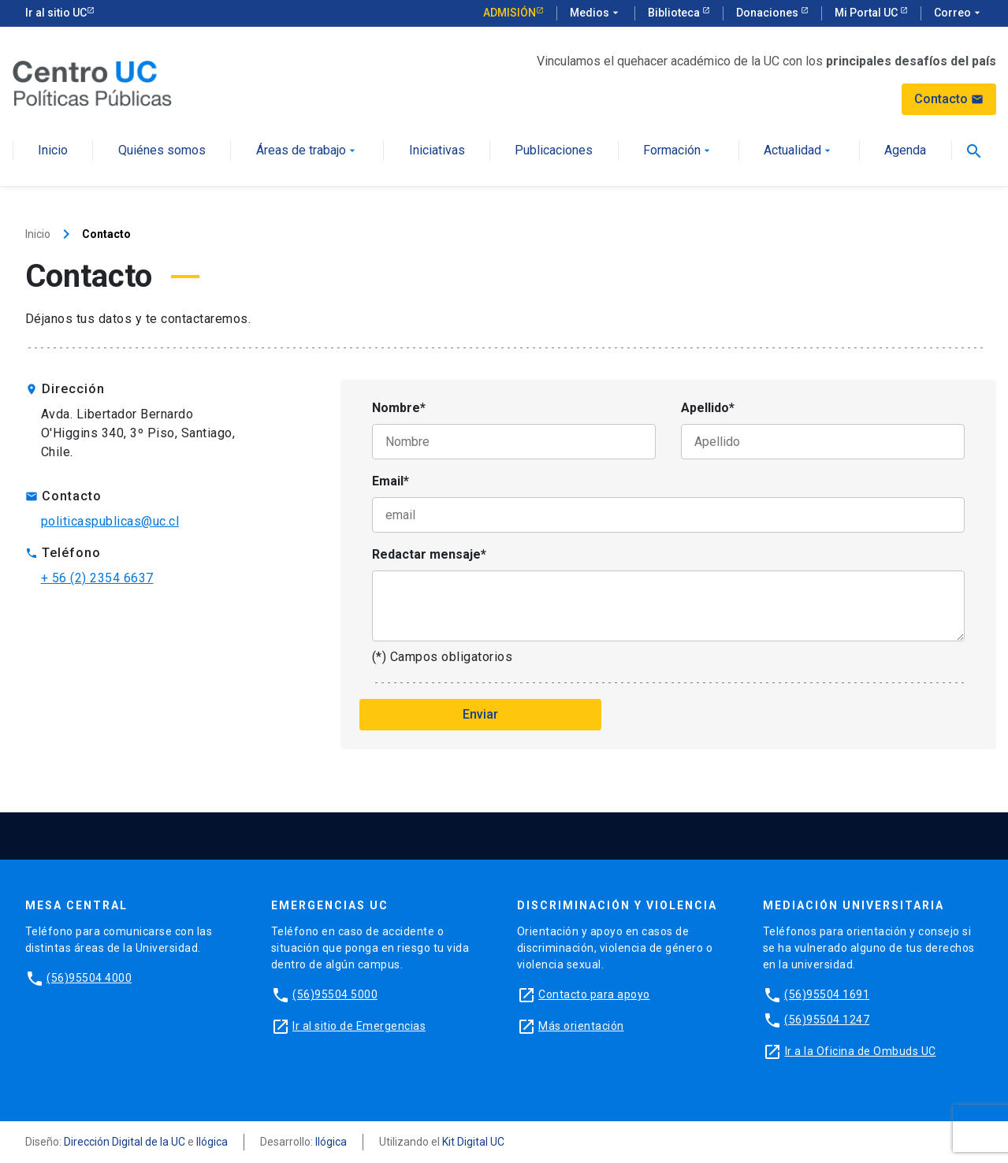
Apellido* (708, 407)
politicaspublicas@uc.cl (110, 521)
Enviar (480, 714)
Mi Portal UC (867, 12)
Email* (390, 481)
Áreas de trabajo (307, 151)
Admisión (509, 12)
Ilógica (212, 1141)
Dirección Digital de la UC (124, 1141)
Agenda (905, 151)
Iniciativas (437, 151)
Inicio (53, 151)
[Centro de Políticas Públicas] (92, 82)
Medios (596, 13)
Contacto (949, 98)
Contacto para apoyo (594, 994)
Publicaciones (554, 151)
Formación (678, 151)
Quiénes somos (162, 151)
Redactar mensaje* (429, 554)
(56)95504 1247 (826, 1019)
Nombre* (399, 407)
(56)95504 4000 (89, 978)
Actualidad (799, 151)
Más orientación (581, 1026)
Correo (959, 13)
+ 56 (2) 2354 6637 (97, 577)
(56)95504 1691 (826, 994)
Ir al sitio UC (56, 12)
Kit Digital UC (473, 1141)
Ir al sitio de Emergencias (359, 1026)
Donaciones (768, 12)
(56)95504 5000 (335, 994)
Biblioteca (675, 12)
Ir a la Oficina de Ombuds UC (860, 1051)
